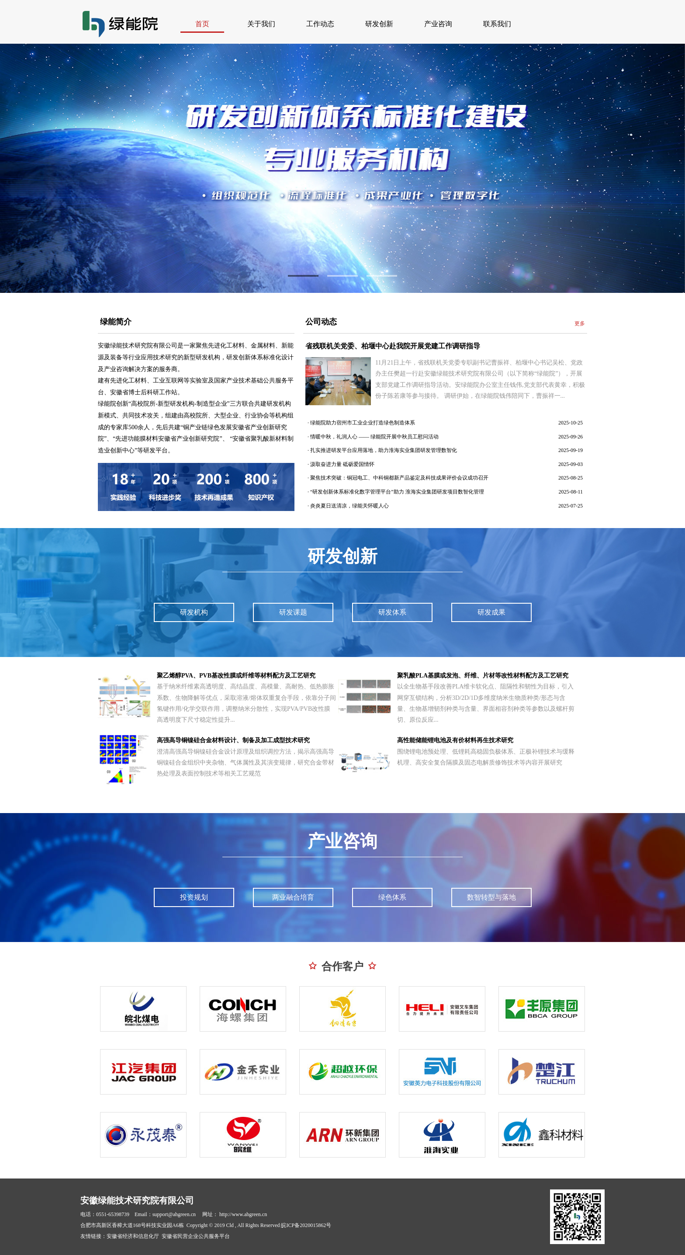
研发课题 (293, 612)
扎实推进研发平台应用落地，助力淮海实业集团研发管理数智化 (383, 450)
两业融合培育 (293, 897)
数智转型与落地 (491, 897)
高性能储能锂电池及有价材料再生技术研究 (455, 740)
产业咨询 (438, 24)
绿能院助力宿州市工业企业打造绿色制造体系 (362, 423)
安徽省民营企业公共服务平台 (196, 1236)
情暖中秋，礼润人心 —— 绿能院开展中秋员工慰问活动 (374, 437)
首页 (202, 24)
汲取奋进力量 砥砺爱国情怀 (342, 464)
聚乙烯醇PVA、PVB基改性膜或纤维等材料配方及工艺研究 (236, 675)
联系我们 (497, 24)
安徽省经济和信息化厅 (133, 1236)
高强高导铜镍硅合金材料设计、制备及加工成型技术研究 (233, 740)
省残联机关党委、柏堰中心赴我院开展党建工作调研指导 (392, 346)
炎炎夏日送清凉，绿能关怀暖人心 (349, 506)
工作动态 (320, 24)
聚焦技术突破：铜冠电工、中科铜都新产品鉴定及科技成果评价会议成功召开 (399, 478)
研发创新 (379, 24)
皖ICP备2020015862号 (306, 1225)
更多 (579, 323)
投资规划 (194, 897)
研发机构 (194, 612)
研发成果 (491, 612)
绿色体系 (392, 897)
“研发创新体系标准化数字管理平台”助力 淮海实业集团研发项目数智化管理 (397, 492)
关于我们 (261, 24)
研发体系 (392, 612)
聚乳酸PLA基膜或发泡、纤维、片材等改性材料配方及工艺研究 (482, 675)
